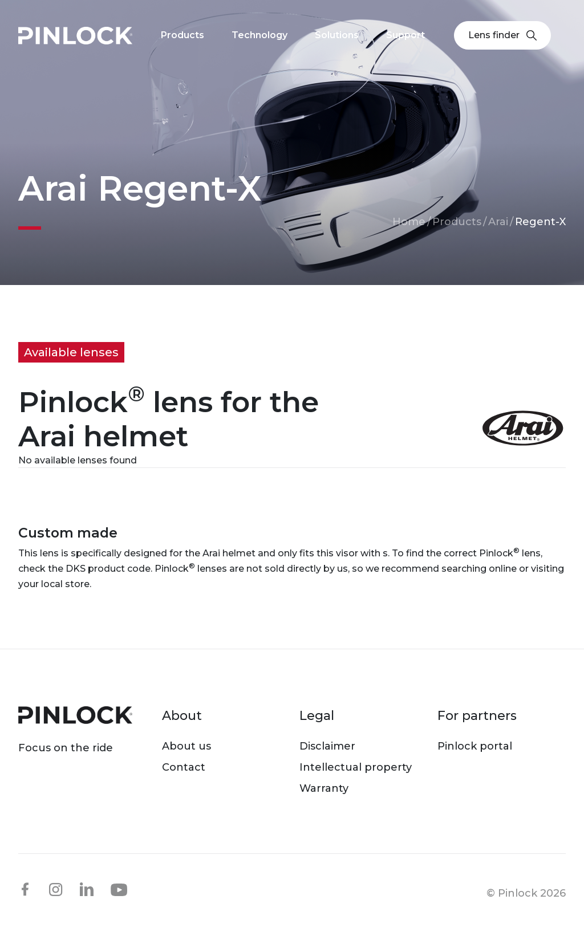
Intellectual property (355, 767)
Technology (259, 35)
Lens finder (502, 35)
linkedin (87, 889)
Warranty (323, 788)
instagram (56, 889)
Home (408, 221)
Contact (183, 767)
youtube (119, 890)
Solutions (337, 35)
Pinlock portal (474, 746)
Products (456, 221)
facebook (25, 889)
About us (186, 746)
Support (405, 35)
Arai (498, 221)
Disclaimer (327, 746)
